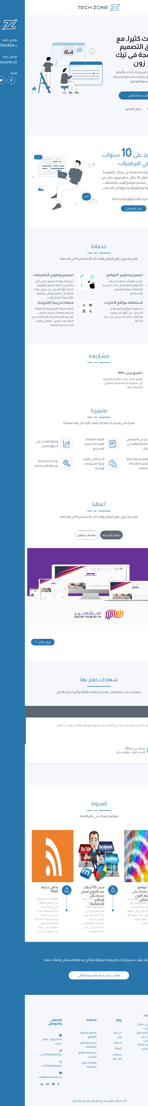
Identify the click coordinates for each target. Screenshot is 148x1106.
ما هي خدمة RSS (24, 889)
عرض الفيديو (114, 109)
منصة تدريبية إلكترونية (64, 1064)
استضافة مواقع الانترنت (63, 1054)
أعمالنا (93, 1048)
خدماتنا (93, 1042)
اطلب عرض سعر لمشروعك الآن (74, 975)
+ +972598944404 (26, 1054)
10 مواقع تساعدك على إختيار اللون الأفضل (116, 893)
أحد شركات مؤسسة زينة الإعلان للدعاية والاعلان (74, 1100)
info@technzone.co (25, 1077)
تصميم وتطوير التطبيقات (63, 1044)
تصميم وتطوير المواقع (63, 1034)
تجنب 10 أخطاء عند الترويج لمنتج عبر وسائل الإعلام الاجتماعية (67, 895)
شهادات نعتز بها (92, 1056)
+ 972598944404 (26, 1065)
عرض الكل (17, 642)
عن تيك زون (92, 1034)
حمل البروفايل (109, 212)
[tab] (86, 538)
